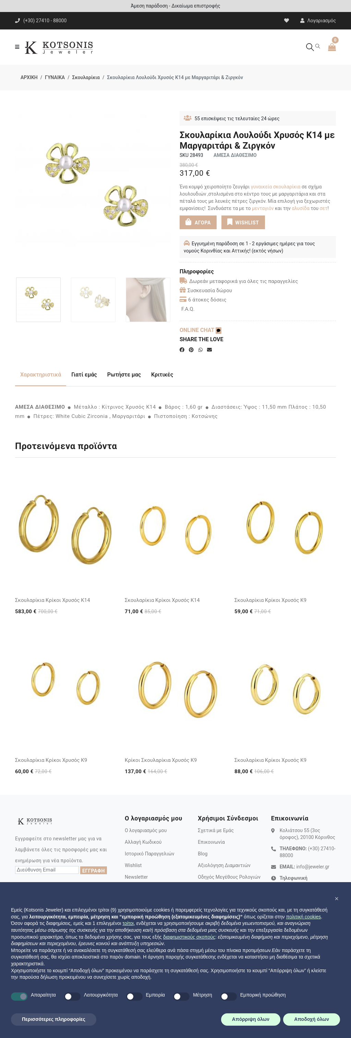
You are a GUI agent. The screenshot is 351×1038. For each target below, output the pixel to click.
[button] (336, 898)
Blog (202, 853)
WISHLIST (243, 222)
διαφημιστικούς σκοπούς (189, 937)
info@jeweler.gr (312, 866)
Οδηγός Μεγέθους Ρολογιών (229, 877)
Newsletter (136, 877)
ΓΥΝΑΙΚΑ (55, 77)
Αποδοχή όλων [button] (311, 1019)
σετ (324, 208)
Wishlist (133, 865)
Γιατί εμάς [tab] (84, 374)
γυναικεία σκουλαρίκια (276, 186)
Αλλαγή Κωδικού (143, 842)
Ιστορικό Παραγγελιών (149, 853)
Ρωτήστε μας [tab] (124, 374)
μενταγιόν (263, 208)
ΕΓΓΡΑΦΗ (93, 871)
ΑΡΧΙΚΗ (29, 77)
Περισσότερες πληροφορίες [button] (53, 1019)
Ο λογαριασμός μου (146, 830)
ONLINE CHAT (200, 330)
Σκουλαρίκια (85, 77)
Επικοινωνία (211, 842)
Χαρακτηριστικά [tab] (40, 374)
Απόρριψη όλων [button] (250, 1019)
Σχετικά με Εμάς (216, 830)
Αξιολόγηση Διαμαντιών (224, 865)
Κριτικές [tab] (162, 374)
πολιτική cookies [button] (303, 916)
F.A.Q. (188, 309)
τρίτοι (128, 923)
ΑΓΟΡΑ (198, 222)
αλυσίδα (301, 208)
